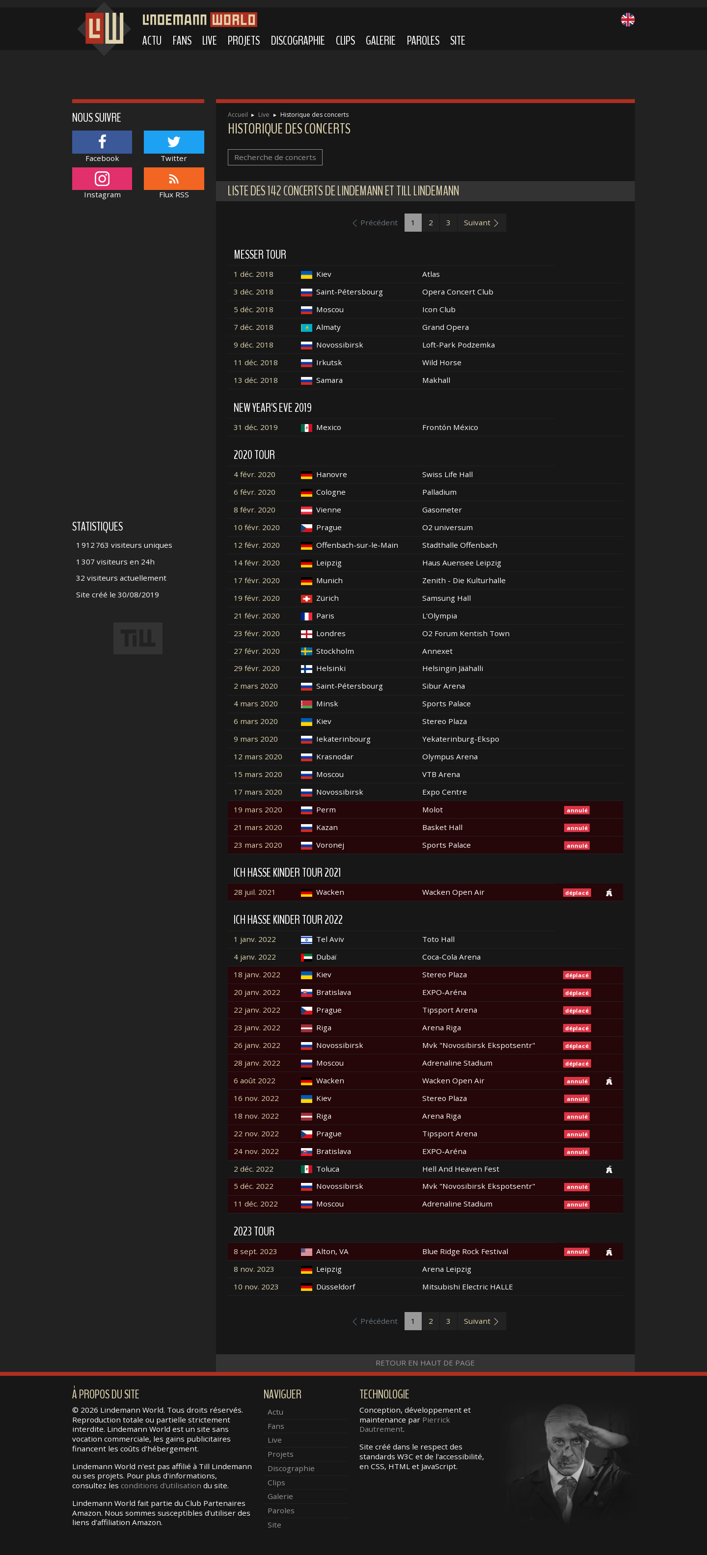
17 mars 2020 (258, 792)
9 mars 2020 (256, 739)
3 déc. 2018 (253, 291)
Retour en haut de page (425, 1362)
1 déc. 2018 (253, 274)
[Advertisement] (138, 364)
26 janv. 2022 (257, 1045)
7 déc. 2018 (253, 327)
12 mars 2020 (258, 756)
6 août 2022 (254, 1080)
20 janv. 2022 (257, 992)
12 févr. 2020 (257, 545)
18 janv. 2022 (257, 974)
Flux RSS (174, 183)
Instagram (102, 183)
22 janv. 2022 (257, 1010)
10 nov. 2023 (256, 1286)
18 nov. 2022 (256, 1116)
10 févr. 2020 (257, 527)
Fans (182, 40)
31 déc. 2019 (256, 427)
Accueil (238, 114)
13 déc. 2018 (256, 380)
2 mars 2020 (256, 686)
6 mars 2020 (256, 721)
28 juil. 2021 (255, 892)
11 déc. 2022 (256, 1203)
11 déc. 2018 (256, 362)
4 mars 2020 (256, 703)
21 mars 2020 (258, 827)
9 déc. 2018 (253, 344)
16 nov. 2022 (256, 1098)
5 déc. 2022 (253, 1186)
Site (457, 40)
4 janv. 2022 (255, 957)
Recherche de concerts (275, 157)
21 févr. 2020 (257, 615)
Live (209, 40)
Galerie (381, 40)
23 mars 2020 (258, 845)
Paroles (423, 40)
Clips (345, 40)
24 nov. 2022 (256, 1151)
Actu (152, 40)
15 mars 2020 (258, 774)
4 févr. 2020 (254, 474)
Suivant (482, 222)
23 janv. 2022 (257, 1027)
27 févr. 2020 (257, 651)
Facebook (102, 146)
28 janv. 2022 (257, 1063)
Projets (244, 40)
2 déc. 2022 (253, 1169)
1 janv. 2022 (255, 939)
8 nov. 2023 (254, 1269)
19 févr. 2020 (257, 598)
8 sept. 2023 (255, 1251)
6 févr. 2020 (254, 492)
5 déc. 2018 (253, 309)
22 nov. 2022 (256, 1133)
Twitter (174, 146)
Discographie (298, 40)
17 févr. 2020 (257, 580)
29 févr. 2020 (257, 668)
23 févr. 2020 (257, 633)
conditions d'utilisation (161, 1485)
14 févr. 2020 (257, 562)
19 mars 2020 (258, 809)
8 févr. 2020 (254, 509)
